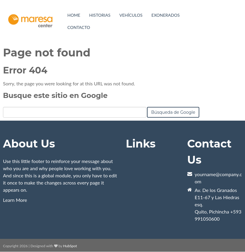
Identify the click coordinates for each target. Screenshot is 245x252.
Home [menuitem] (74, 15)
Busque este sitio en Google (55, 95)
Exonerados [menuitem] (165, 15)
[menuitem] (131, 15)
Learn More (15, 200)
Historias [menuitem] (100, 15)
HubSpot (70, 246)
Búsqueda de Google (173, 112)
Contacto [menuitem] (79, 27)
